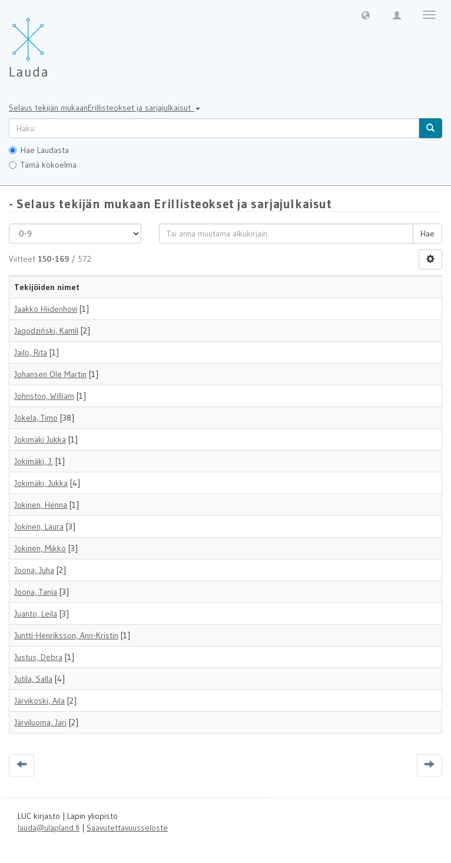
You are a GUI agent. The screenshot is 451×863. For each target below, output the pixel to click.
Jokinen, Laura (39, 526)
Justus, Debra (38, 657)
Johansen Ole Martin (50, 374)
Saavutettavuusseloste (127, 827)
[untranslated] (214, 128)
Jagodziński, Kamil (46, 330)
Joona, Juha (34, 570)
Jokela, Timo (36, 417)
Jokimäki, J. (33, 461)
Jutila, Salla (33, 679)
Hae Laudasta (39, 150)
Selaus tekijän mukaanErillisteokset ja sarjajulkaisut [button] (104, 107)
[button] (365, 15)
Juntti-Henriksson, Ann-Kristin (66, 635)
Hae (427, 233)
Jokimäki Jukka (40, 439)
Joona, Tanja (35, 592)
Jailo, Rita (30, 352)
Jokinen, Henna (40, 504)
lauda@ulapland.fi (48, 827)
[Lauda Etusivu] (53, 41)
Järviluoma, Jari (40, 722)
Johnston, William (44, 396)
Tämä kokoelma (43, 164)
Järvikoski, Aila (39, 700)
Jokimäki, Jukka (41, 483)
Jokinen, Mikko (40, 548)
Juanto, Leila (35, 613)
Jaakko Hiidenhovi (45, 309)
